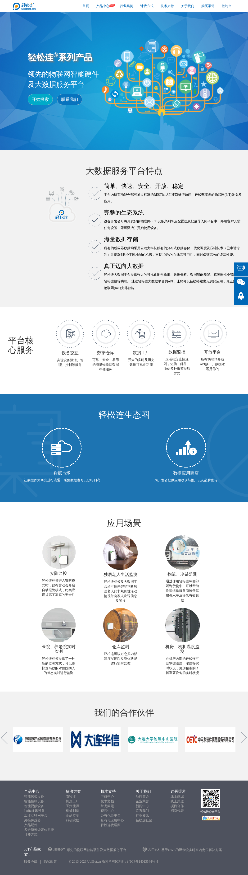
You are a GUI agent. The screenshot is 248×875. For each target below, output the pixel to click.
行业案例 (126, 6)
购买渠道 (208, 6)
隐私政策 (50, 861)
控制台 (227, 6)
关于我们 (187, 6)
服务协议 (30, 861)
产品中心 (102, 6)
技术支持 (167, 6)
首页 (85, 6)
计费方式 (146, 6)
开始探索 (40, 99)
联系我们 (69, 99)
